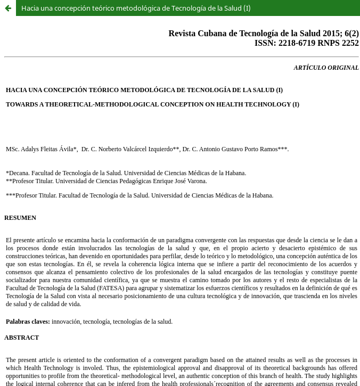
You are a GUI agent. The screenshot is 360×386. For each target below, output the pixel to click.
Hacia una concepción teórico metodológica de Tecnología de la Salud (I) (136, 8)
